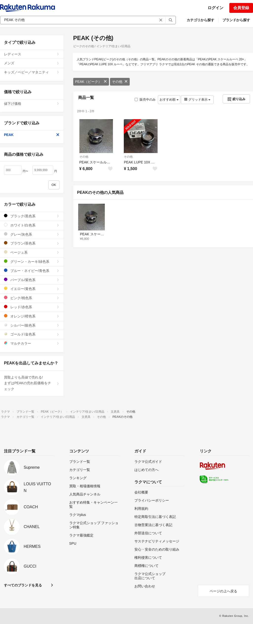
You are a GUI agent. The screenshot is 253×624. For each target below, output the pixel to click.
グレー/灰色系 (31, 234)
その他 (120, 82)
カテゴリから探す (200, 20)
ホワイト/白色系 (31, 225)
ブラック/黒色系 (31, 216)
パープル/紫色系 (31, 280)
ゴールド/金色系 (31, 334)
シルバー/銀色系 (31, 325)
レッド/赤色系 (31, 307)
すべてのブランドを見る (23, 585)
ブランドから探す (236, 20)
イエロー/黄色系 (31, 289)
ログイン (215, 8)
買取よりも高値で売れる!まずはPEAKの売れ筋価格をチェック (31, 383)
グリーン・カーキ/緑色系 (31, 261)
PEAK (31, 135)
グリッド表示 (197, 99)
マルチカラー (31, 343)
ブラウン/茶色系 (31, 243)
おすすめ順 (169, 99)
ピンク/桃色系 (31, 298)
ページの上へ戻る (223, 591)
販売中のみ (145, 99)
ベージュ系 (31, 252)
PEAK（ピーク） (91, 82)
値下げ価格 (31, 104)
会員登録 (241, 8)
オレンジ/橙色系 (31, 316)
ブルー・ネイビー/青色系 (31, 270)
